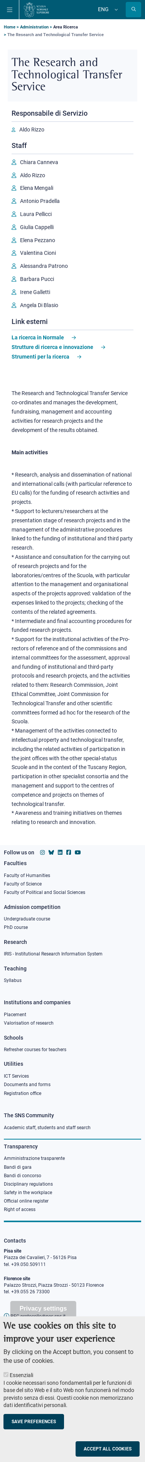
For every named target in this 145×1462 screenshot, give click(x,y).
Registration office (22, 1093)
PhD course (16, 927)
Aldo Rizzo (31, 129)
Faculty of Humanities (27, 875)
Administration (34, 27)
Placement (15, 1014)
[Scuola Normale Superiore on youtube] (78, 852)
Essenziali (21, 1384)
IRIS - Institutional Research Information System (53, 954)
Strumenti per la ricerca (40, 357)
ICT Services (16, 1076)
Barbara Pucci (37, 279)
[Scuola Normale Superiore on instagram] (42, 852)
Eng (103, 9)
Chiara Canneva (39, 162)
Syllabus (13, 980)
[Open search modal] (133, 9)
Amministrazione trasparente (34, 1158)
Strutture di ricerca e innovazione (52, 347)
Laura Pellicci (36, 214)
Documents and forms (27, 1084)
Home (9, 27)
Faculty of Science (23, 884)
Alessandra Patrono (44, 266)
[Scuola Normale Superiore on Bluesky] (51, 852)
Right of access (19, 1209)
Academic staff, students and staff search (47, 1127)
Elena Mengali (36, 188)
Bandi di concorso (22, 1175)
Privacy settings (43, 1317)
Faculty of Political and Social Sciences (44, 892)
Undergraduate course (27, 919)
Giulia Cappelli (37, 227)
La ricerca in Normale (38, 337)
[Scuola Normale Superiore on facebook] (68, 852)
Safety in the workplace (28, 1192)
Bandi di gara (18, 1167)
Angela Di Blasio (39, 305)
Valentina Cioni (38, 253)
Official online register (26, 1201)
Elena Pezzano (37, 240)
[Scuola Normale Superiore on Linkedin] (60, 852)
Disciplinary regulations (28, 1184)
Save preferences (34, 1430)
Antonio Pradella (40, 201)
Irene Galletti (35, 292)
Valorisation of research (29, 1023)
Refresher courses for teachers (35, 1049)
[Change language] (115, 9)
